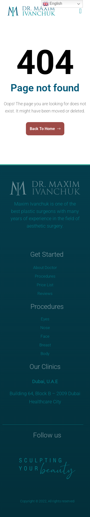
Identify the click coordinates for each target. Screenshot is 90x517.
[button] (79, 11)
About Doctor (45, 267)
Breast (45, 345)
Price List (45, 284)
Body (45, 353)
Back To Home (45, 128)
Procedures (45, 276)
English (52, 4)
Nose (45, 327)
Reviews (45, 293)
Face (45, 336)
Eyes (45, 319)
